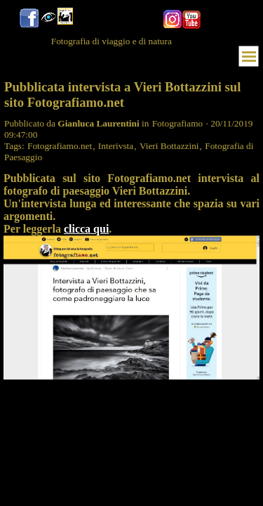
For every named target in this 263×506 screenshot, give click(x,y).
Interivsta (115, 146)
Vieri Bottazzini (169, 146)
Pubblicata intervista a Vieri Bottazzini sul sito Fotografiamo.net (122, 94)
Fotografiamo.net (59, 146)
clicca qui (86, 229)
